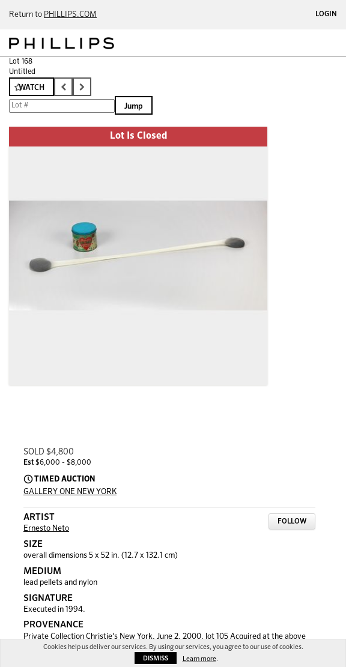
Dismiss (155, 658)
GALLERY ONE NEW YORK (70, 492)
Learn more (199, 659)
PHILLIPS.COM (70, 15)
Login (326, 14)
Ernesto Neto (46, 529)
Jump (133, 106)
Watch (31, 88)
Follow (292, 521)
